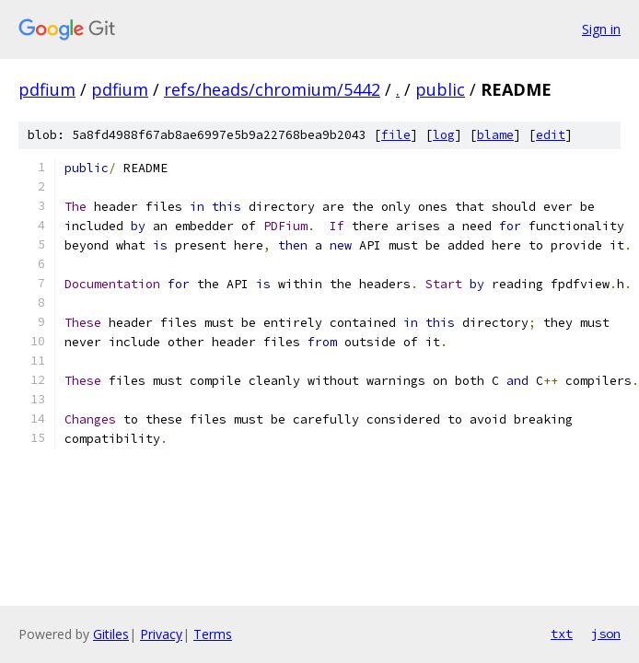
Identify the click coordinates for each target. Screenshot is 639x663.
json (606, 633)
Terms (212, 634)
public (440, 89)
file (396, 135)
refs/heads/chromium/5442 (272, 89)
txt (562, 633)
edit (550, 135)
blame (495, 135)
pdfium (47, 89)
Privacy (161, 634)
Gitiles (111, 634)
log (444, 135)
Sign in (601, 29)
